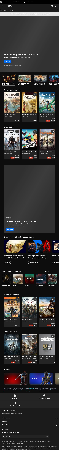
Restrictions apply (45, 13)
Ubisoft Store (31, 388)
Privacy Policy (12, 441)
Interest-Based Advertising (43, 441)
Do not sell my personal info (30, 441)
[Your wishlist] (52, 6)
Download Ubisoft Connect (17, 2)
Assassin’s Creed (23, 390)
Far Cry (28, 390)
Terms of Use (5, 441)
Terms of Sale (12, 443)
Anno (31, 390)
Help (30, 2)
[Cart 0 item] (55, 6)
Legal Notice (5, 443)
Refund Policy (20, 443)
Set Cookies (19, 441)
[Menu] (2, 6)
